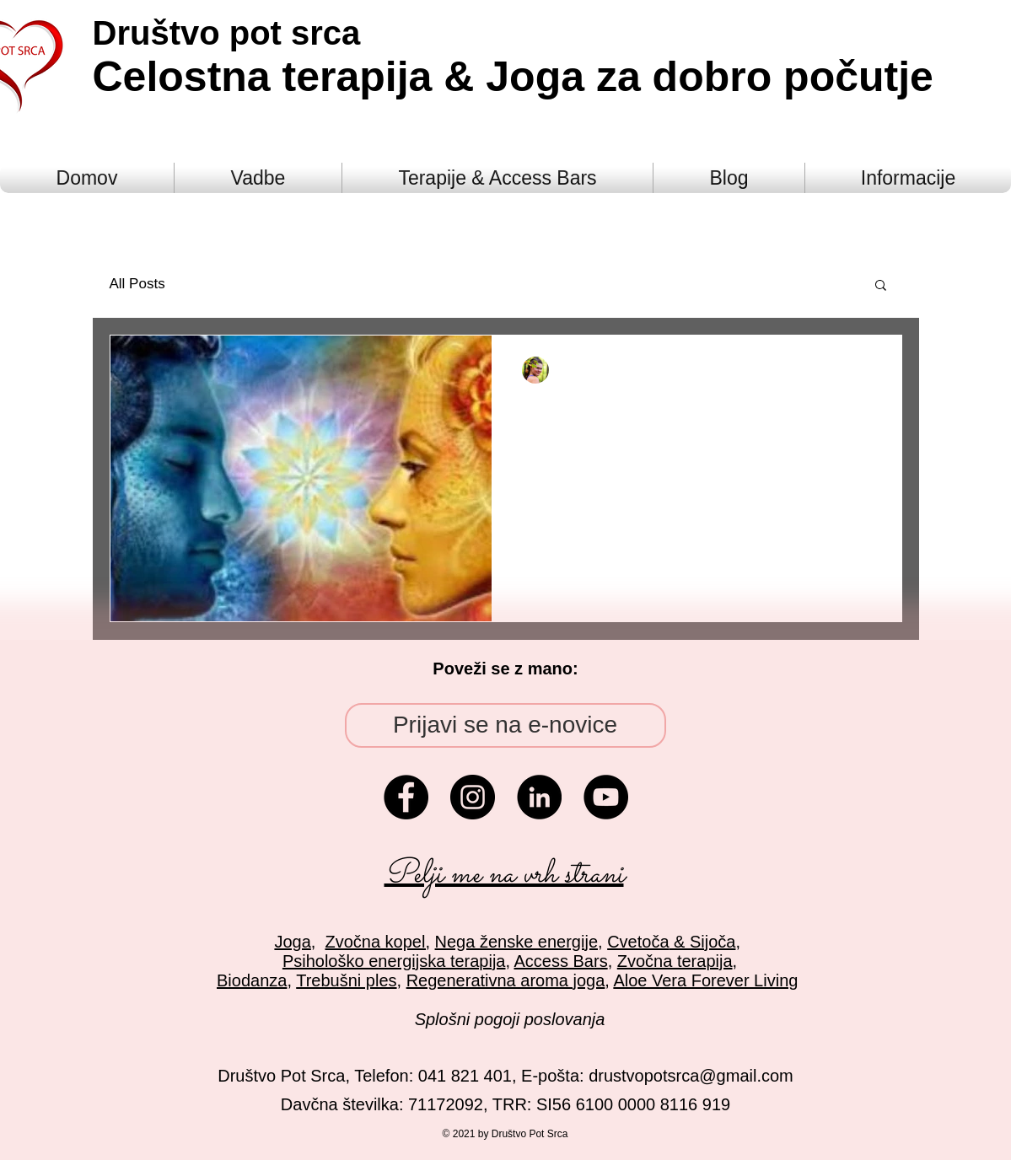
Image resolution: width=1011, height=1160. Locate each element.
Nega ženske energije (516, 941)
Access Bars (561, 961)
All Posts (137, 284)
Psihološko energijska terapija (394, 961)
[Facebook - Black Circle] (406, 797)
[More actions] (868, 370)
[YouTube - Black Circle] (605, 797)
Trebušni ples (346, 980)
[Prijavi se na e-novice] (505, 725)
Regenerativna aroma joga (505, 980)
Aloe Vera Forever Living (705, 980)
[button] (881, 286)
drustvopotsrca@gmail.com (691, 1075)
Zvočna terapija (675, 961)
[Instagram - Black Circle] (472, 797)
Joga (292, 941)
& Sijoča (703, 941)
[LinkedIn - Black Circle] (539, 797)
